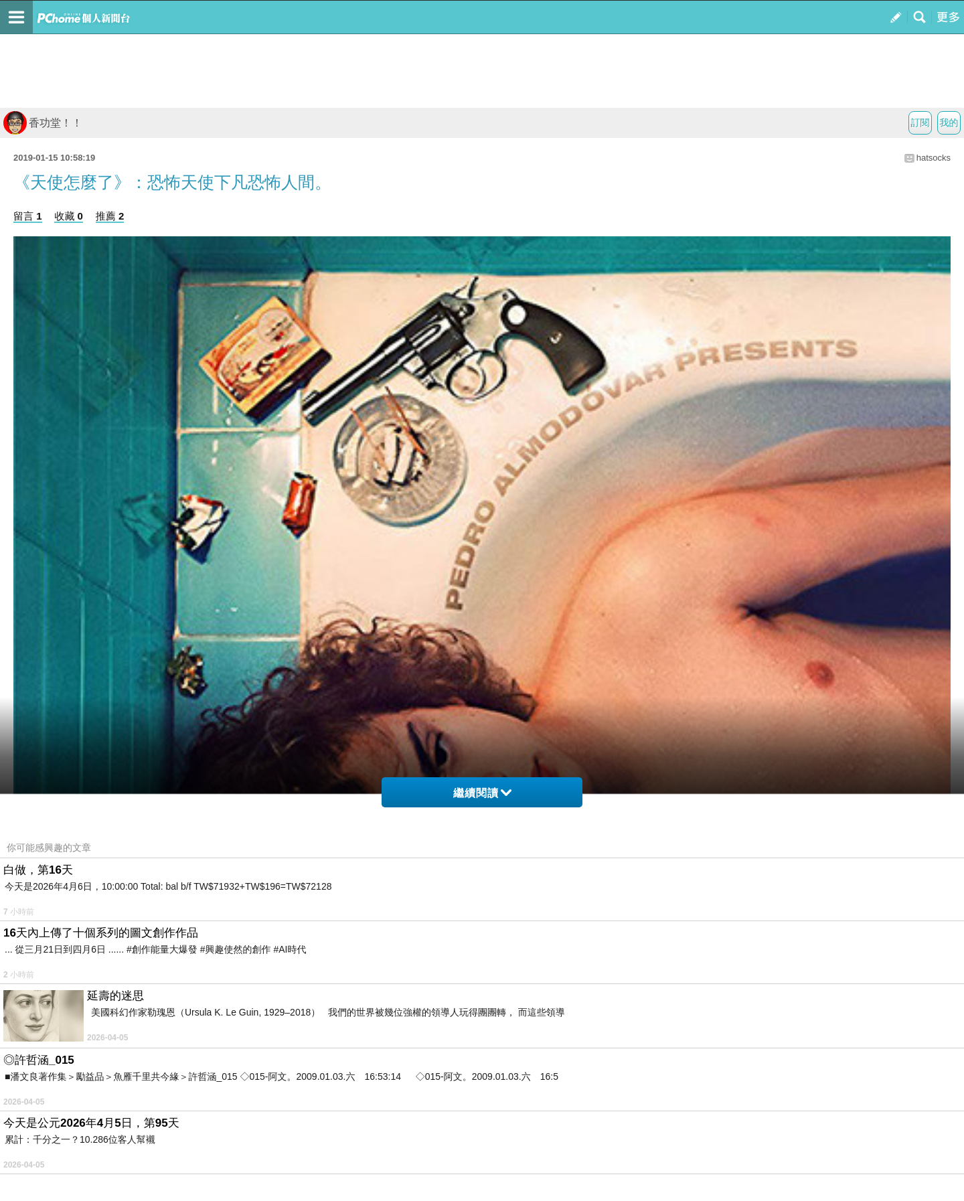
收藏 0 (68, 216)
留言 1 (27, 216)
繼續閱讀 (482, 793)
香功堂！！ (42, 123)
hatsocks (933, 158)
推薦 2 (110, 216)
